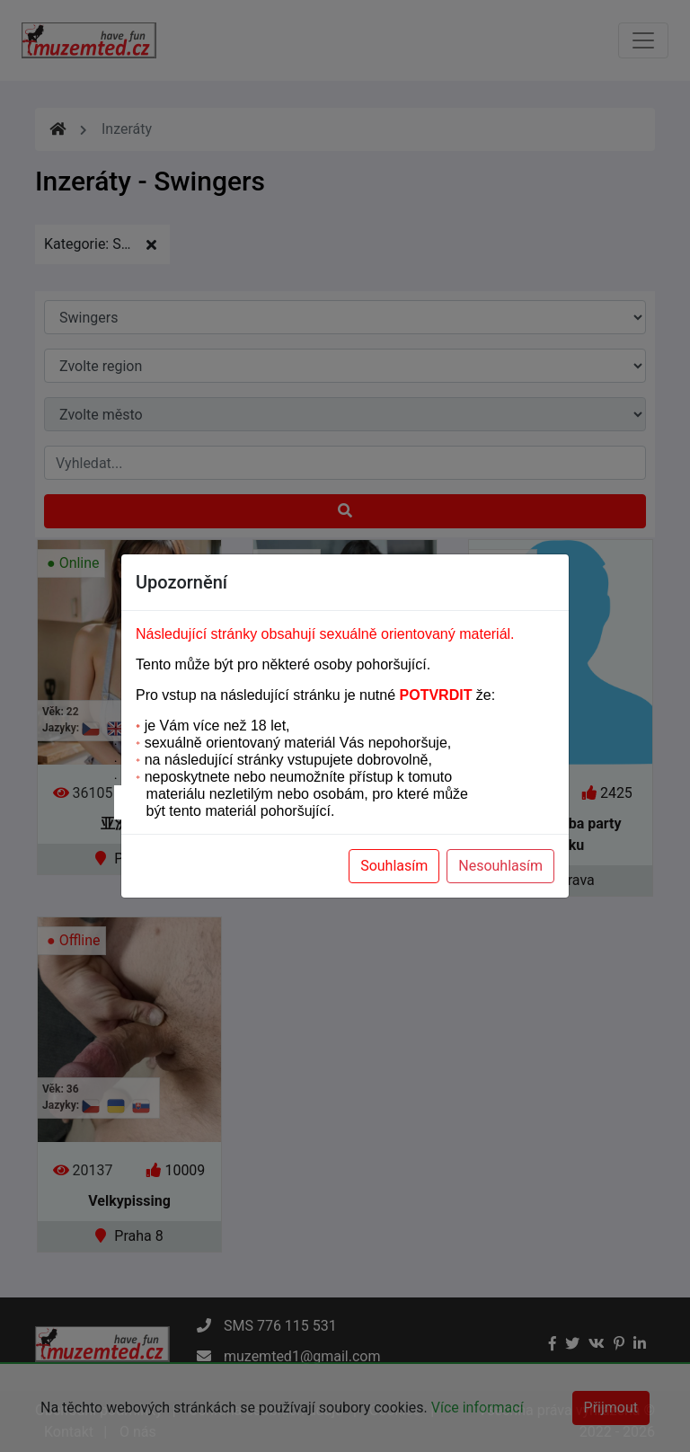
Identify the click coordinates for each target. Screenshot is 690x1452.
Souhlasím (394, 865)
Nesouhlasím (500, 865)
